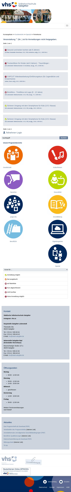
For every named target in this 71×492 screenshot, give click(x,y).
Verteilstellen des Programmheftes (15, 429)
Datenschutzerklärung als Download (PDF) (18, 439)
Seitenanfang (50, 482)
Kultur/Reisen (57, 167)
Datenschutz (43, 487)
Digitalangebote (58, 241)
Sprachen (13, 192)
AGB (67, 487)
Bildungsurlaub (8, 442)
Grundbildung (57, 217)
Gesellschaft (7, 167)
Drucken (64, 482)
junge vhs (13, 217)
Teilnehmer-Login (12, 132)
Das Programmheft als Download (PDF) (17, 426)
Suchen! (64, 138)
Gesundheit (57, 192)
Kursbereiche (19, 34)
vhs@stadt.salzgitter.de (16, 336)
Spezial (28, 34)
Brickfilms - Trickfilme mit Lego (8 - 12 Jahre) (24, 92)
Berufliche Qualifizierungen (13, 436)
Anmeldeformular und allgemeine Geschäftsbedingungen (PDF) (24, 433)
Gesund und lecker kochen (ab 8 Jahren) (23, 50)
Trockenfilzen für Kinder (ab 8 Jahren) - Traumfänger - (28, 63)
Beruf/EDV (13, 241)
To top (6, 445)
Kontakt (51, 487)
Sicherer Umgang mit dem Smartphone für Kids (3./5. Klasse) (31, 106)
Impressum (60, 487)
